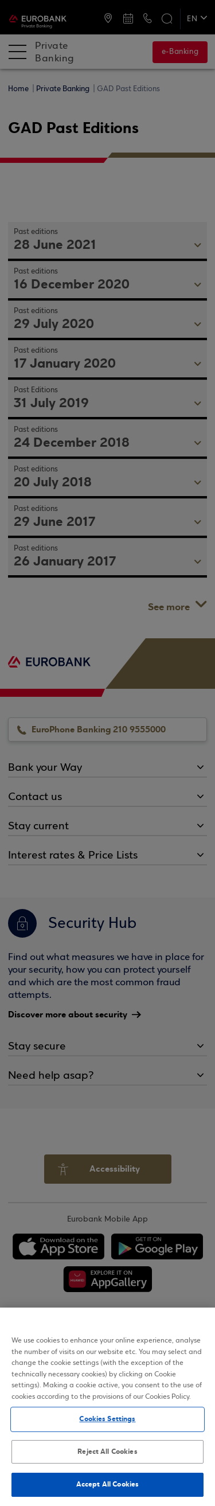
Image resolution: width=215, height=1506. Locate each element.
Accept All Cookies (107, 1484)
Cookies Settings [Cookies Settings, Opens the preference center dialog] (107, 1418)
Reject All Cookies (107, 1451)
